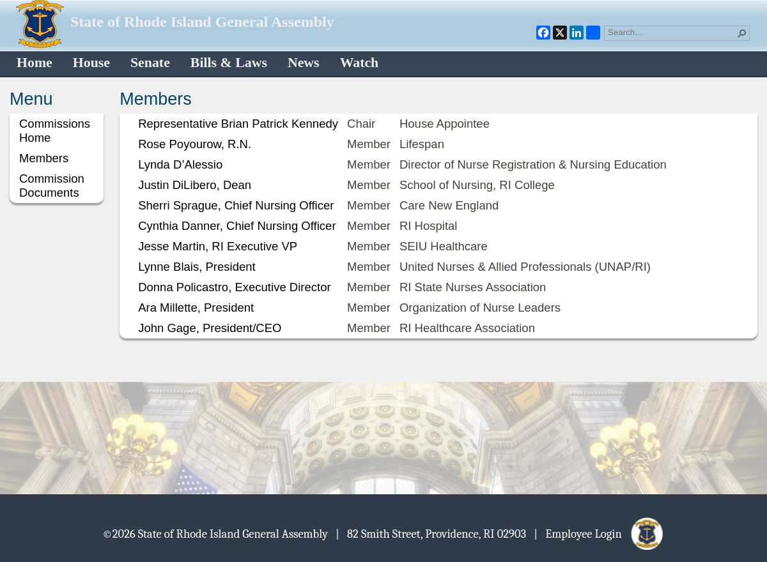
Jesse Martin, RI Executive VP (217, 246)
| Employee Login (599, 533)
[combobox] (672, 32)
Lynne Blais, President (197, 266)
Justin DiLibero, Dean (194, 185)
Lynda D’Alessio (180, 164)
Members (43, 158)
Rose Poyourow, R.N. (194, 144)
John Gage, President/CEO (209, 328)
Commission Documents (51, 185)
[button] (742, 33)
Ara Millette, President (196, 307)
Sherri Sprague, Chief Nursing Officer (236, 205)
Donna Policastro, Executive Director (234, 287)
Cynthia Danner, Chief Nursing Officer (237, 225)
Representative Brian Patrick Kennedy (238, 123)
